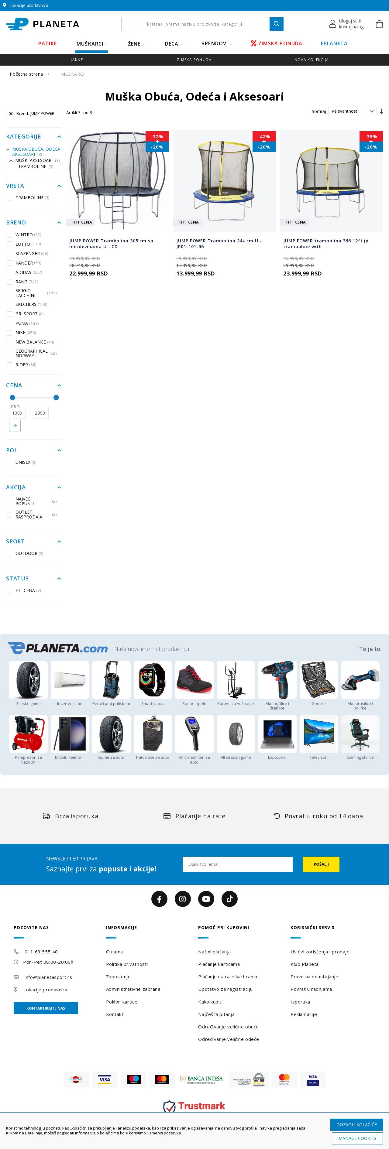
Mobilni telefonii (70, 755)
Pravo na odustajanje (314, 976)
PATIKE (47, 43)
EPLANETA (334, 43)
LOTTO (24, 244)
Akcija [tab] (16, 487)
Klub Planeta (305, 964)
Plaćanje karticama (219, 964)
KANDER (24, 262)
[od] (17, 413)
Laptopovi (277, 755)
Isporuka (300, 1002)
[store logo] (42, 24)
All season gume (236, 755)
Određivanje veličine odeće (228, 1039)
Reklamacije (304, 1014)
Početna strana (27, 74)
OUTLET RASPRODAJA (32, 514)
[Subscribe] (321, 864)
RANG (22, 281)
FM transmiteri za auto (194, 757)
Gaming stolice (360, 755)
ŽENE (134, 43)
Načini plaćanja (214, 952)
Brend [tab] (16, 223)
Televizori (319, 755)
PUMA (23, 323)
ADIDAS (24, 272)
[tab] (56, 931)
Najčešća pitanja (216, 1014)
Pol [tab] (11, 450)
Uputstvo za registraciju (225, 989)
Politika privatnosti (127, 964)
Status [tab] (17, 579)
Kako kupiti (210, 1002)
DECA (172, 43)
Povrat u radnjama (311, 989)
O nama (114, 952)
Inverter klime (70, 701)
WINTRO (24, 234)
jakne (77, 59)
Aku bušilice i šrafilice (277, 703)
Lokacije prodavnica (45, 990)
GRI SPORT (25, 313)
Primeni (15, 426)
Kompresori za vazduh (28, 757)
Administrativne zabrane (133, 989)
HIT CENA (24, 590)
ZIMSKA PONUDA (277, 43)
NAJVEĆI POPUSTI (32, 501)
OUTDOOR (25, 553)
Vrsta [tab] (15, 186)
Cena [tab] (14, 385)
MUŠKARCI (90, 43)
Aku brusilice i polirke (360, 703)
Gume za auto (111, 755)
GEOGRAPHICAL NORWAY (32, 353)
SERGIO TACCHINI (32, 293)
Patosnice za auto (153, 755)
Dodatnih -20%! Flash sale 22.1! (195, 5)
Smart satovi (153, 701)
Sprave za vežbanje (236, 701)
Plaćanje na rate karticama (227, 976)
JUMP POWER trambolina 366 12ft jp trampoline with (326, 243)
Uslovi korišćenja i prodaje (320, 952)
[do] (40, 413)
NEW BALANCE (30, 342)
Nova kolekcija (311, 59)
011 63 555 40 (41, 952)
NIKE (21, 332)
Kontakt (115, 1014)
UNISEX (21, 462)
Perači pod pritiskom (111, 701)
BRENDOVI (214, 43)
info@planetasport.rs (48, 977)
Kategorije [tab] (23, 137)
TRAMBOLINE (35, 166)
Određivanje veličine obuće (228, 1027)
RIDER (21, 365)
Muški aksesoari (37, 160)
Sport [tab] (15, 542)
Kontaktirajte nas (45, 1008)
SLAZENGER (27, 253)
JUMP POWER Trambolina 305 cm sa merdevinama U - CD (111, 243)
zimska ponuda (194, 59)
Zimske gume (28, 701)
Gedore (319, 701)
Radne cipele (194, 701)
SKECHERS (27, 304)
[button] (346, 24)
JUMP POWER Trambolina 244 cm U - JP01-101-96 (219, 243)
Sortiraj (319, 111)
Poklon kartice (122, 1002)
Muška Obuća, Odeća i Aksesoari (37, 151)
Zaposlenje (118, 976)
